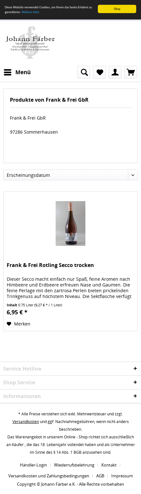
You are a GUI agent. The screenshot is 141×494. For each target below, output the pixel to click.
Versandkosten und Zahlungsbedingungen (48, 476)
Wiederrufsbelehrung (74, 465)
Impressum (122, 476)
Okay (117, 9)
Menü (17, 71)
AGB (100, 476)
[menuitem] (17, 72)
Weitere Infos (30, 12)
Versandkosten (25, 421)
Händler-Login (33, 465)
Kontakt (109, 465)
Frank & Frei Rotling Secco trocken (50, 265)
